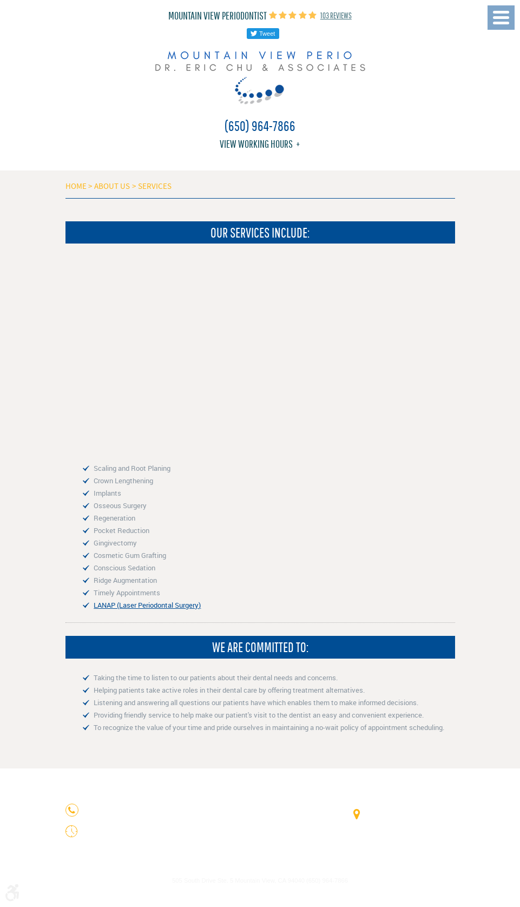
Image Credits (241, 867)
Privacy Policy (278, 867)
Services (155, 186)
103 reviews (336, 15)
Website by (260, 895)
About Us (112, 186)
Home (76, 186)
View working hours (256, 143)
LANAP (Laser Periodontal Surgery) (147, 605)
